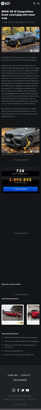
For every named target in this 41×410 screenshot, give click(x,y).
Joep (5, 22)
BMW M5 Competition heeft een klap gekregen (21, 337)
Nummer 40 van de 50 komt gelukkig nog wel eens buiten (20, 346)
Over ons (13, 375)
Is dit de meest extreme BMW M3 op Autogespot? (22, 341)
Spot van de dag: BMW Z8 (14, 351)
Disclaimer (20, 404)
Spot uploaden (20, 189)
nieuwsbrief (20, 380)
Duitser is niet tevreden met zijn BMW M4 (19, 355)
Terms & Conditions (13, 399)
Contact (26, 375)
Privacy (31, 399)
